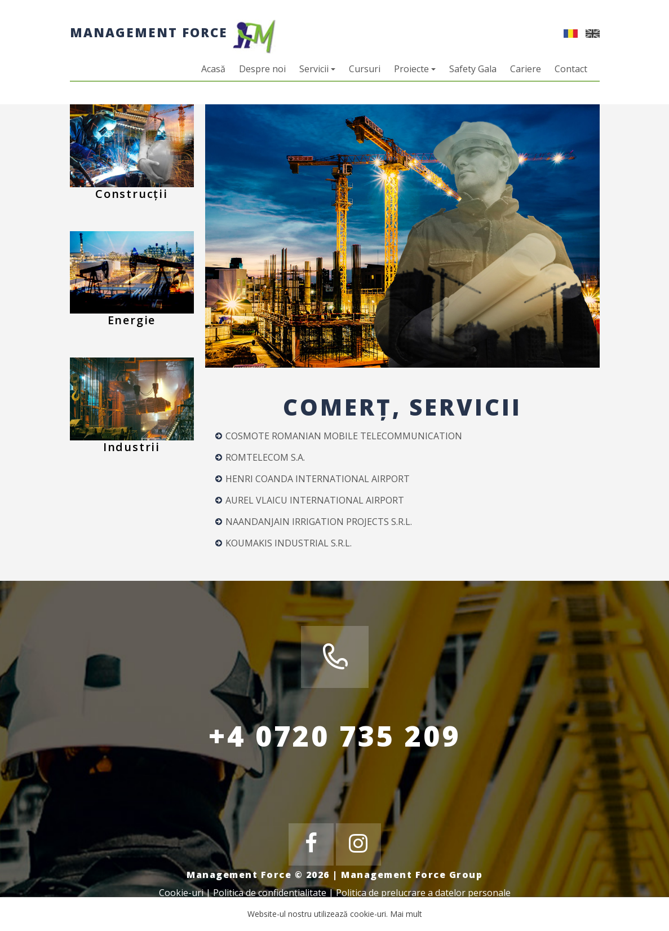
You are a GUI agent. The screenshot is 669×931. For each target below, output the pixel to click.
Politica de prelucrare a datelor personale (423, 892)
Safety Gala (473, 69)
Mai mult (406, 913)
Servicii (317, 69)
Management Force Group (411, 874)
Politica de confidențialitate (269, 892)
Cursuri (364, 69)
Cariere (525, 69)
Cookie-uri (181, 892)
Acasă (213, 69)
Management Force (173, 32)
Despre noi (262, 69)
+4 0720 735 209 (334, 736)
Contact (571, 69)
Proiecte (415, 69)
